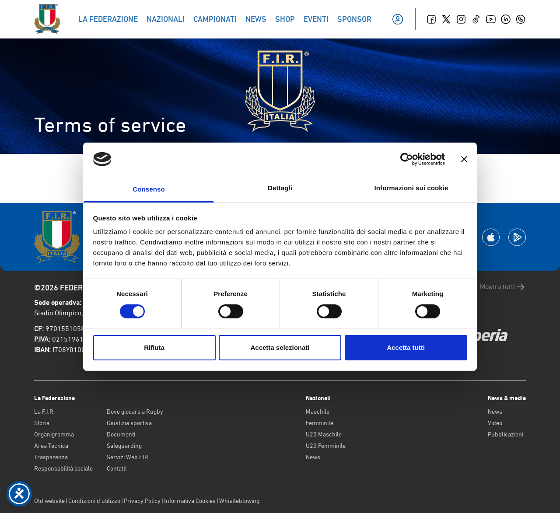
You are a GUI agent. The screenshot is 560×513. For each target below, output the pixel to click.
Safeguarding (124, 445)
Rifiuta (154, 347)
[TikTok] (476, 19)
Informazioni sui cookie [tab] (411, 188)
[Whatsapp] (520, 19)
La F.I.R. (44, 411)
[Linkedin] (505, 19)
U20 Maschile (324, 434)
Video (495, 422)
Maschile (317, 411)
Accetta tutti (406, 347)
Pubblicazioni (505, 434)
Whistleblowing (239, 500)
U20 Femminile (326, 445)
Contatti (116, 468)
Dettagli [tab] (280, 188)
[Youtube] (491, 19)
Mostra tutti (503, 287)
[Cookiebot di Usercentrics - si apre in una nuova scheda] (406, 159)
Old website (49, 500)
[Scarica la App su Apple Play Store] (491, 237)
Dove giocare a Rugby (135, 411)
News (313, 457)
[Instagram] (461, 19)
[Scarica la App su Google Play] (517, 237)
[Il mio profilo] (397, 19)
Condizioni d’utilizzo (94, 500)
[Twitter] (446, 19)
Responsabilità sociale (63, 468)
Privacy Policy (142, 500)
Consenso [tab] (148, 189)
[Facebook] (431, 19)
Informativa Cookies (190, 500)
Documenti (121, 434)
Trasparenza (51, 457)
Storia (41, 422)
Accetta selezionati (279, 347)
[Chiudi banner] (464, 159)
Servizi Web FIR (127, 457)
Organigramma (54, 434)
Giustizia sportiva (129, 422)
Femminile (319, 422)
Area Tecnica (51, 445)
